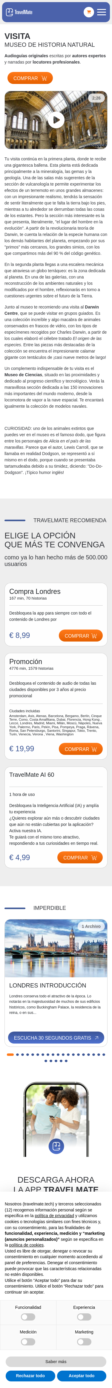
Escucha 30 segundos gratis (56, 1038)
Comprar (30, 78)
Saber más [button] (56, 1361)
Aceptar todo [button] (81, 1375)
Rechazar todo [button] (30, 1375)
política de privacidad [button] (54, 1215)
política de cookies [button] (26, 1245)
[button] (10, 1054)
